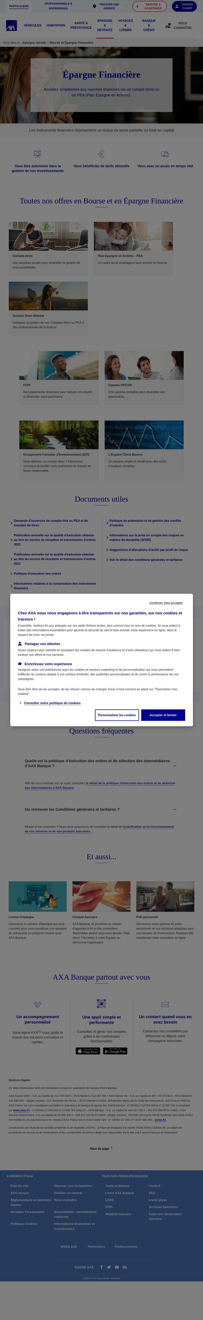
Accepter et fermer (163, 715)
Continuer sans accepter (166, 602)
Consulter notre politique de (52, 703)
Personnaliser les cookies (117, 715)
